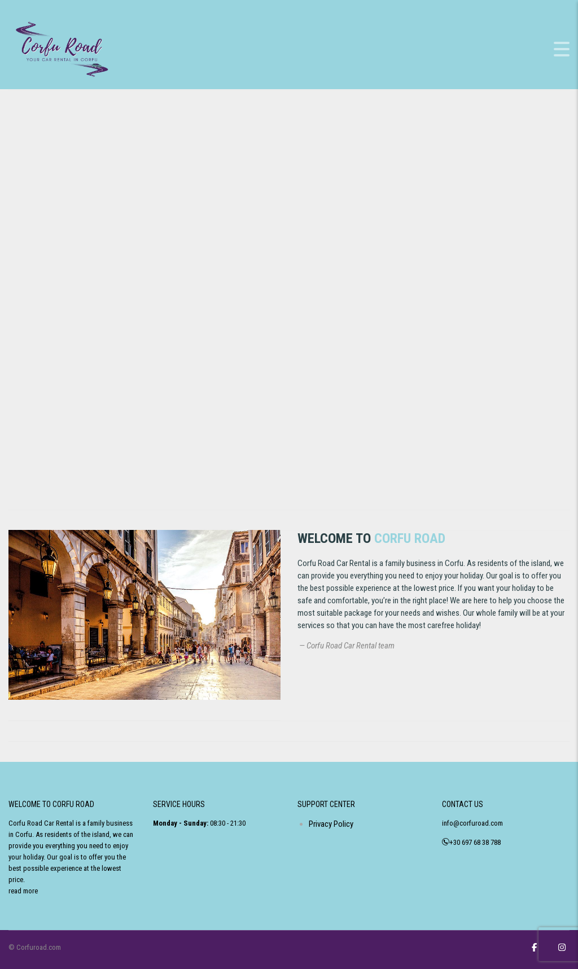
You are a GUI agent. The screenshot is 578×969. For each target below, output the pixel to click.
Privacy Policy (331, 824)
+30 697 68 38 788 (475, 842)
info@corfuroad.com (472, 823)
